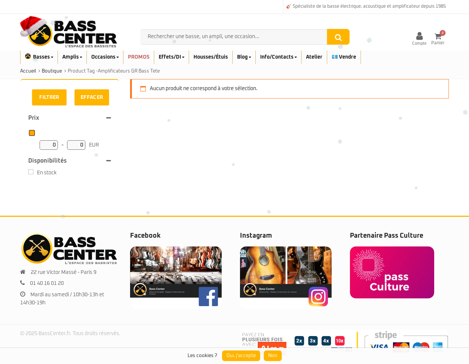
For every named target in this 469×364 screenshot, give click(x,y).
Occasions (105, 57)
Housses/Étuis (210, 57)
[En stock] (30, 171)
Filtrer (49, 97)
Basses (39, 57)
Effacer (92, 97)
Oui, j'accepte (241, 355)
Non (272, 355)
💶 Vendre (344, 57)
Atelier (314, 57)
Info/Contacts (278, 57)
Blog (244, 57)
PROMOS (138, 57)
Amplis (72, 57)
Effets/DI (171, 57)
